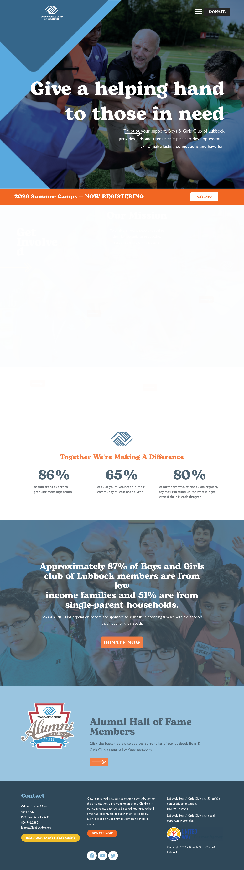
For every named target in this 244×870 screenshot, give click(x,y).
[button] (198, 11)
